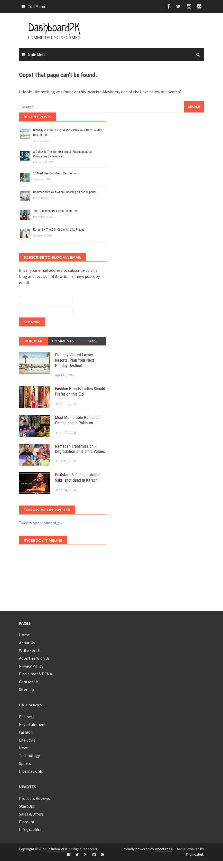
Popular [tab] (33, 340)
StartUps (27, 806)
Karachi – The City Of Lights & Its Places (58, 229)
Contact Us (29, 681)
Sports (25, 763)
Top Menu (36, 6)
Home (24, 634)
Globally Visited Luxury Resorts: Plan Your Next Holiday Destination (74, 360)
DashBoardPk (57, 849)
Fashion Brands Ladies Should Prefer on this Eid (80, 391)
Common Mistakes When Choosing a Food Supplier (65, 192)
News (24, 747)
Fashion (26, 732)
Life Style (27, 740)
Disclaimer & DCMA (35, 673)
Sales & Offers (31, 814)
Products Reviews (34, 798)
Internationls (31, 771)
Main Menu (37, 54)
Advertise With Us (34, 658)
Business (26, 716)
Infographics (30, 829)
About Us (27, 642)
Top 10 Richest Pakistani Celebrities (55, 211)
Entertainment (32, 724)
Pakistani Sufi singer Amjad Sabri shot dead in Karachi (77, 477)
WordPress (163, 849)
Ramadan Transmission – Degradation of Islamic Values (80, 449)
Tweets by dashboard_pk (40, 522)
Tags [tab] (91, 340)
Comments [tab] (63, 340)
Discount (27, 821)
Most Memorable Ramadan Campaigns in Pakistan (77, 420)
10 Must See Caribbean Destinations (56, 173)
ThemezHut (194, 854)
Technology (29, 755)
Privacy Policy (31, 666)
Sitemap (26, 689)
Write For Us (30, 650)
